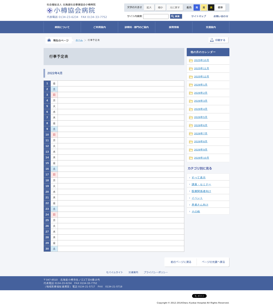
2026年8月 (201, 141)
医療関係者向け (201, 191)
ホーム (79, 40)
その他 (196, 211)
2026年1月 (201, 84)
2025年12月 (201, 76)
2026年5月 (201, 117)
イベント (197, 198)
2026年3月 (201, 100)
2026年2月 (201, 92)
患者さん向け (200, 204)
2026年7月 (201, 133)
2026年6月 (201, 125)
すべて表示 (199, 177)
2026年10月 (201, 157)
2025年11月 (201, 68)
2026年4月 (201, 109)
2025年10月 (201, 60)
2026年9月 (201, 149)
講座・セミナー (201, 184)
